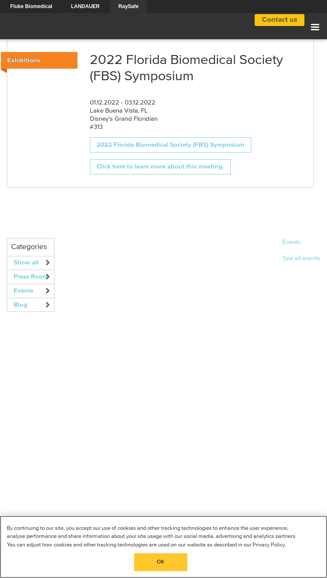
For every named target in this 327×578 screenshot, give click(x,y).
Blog (20, 305)
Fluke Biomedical (31, 6)
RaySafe (128, 6)
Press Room (31, 276)
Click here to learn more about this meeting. (160, 166)
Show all (26, 262)
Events (23, 291)
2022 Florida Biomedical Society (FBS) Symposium (170, 145)
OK (160, 562)
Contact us (279, 19)
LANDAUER (85, 6)
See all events (301, 258)
